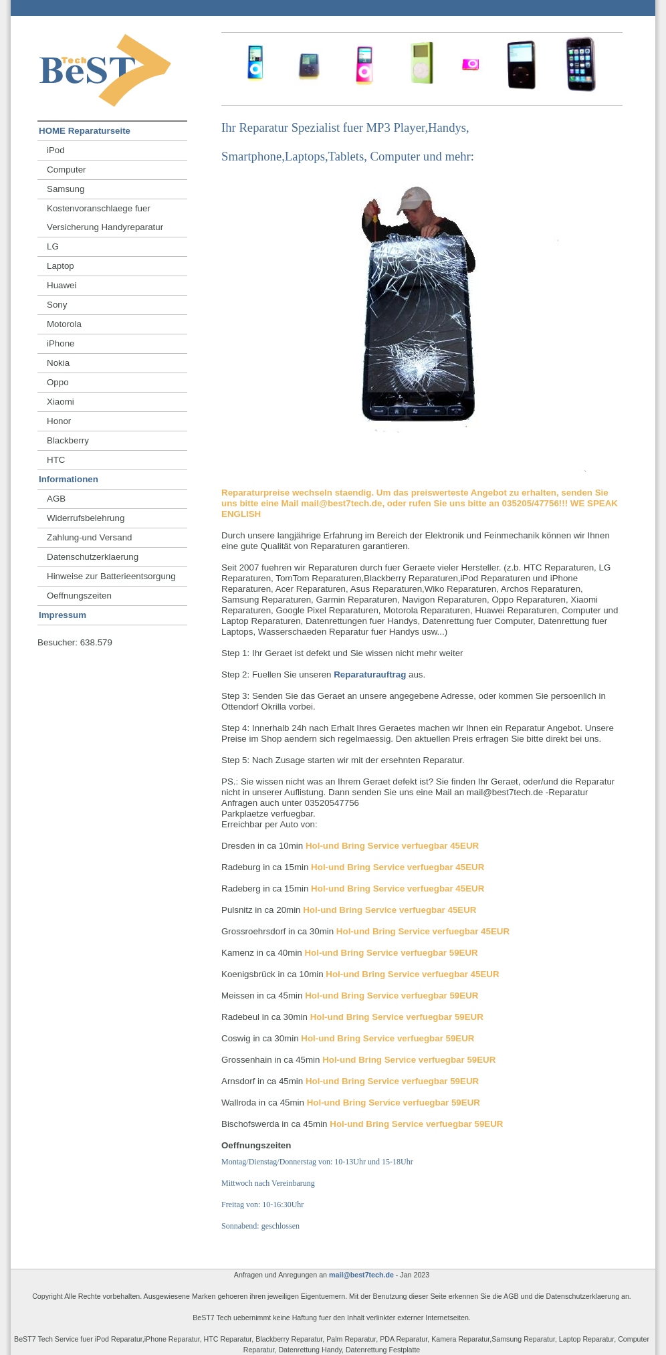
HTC (56, 460)
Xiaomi (60, 402)
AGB (56, 499)
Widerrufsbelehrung (85, 518)
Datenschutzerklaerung (92, 557)
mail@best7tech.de (361, 1275)
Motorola (64, 324)
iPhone (61, 343)
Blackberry (68, 440)
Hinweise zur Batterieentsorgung (111, 576)
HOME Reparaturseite (84, 131)
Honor (59, 421)
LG (53, 246)
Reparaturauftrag (370, 674)
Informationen (68, 479)
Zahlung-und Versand (89, 537)
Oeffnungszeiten (79, 596)
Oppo (58, 382)
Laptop (60, 266)
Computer (66, 170)
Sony (57, 305)
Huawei (61, 285)
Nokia (58, 363)
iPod (56, 150)
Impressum (62, 615)
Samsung (65, 189)
